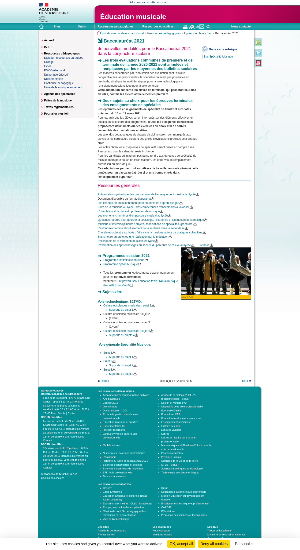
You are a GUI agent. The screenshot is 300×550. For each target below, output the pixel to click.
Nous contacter (241, 26)
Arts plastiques (111, 398)
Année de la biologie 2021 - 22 (178, 395)
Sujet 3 (107, 369)
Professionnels (106, 534)
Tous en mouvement (114, 476)
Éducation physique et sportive (120, 422)
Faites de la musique (58, 100)
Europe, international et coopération (123, 507)
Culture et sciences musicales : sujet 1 (127, 305)
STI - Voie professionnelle (117, 472)
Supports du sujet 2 (121, 365)
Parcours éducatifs (172, 453)
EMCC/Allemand (54, 70)
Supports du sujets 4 (122, 335)
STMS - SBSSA (170, 464)
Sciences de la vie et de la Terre (179, 460)
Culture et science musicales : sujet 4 (126, 331)
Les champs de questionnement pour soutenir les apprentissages (138, 203)
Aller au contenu (139, 2)
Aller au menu (159, 2)
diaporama (144, 198)
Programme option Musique (120, 264)
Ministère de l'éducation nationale (226, 534)
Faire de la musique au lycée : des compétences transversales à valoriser (143, 207)
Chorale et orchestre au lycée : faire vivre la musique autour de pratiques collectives (150, 232)
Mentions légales (162, 534)
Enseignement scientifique (176, 422)
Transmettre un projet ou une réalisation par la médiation (133, 236)
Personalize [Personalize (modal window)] (245, 544)
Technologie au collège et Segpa (180, 472)
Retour (105, 381)
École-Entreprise (112, 491)
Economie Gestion (171, 410)
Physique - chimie (171, 457)
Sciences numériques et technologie (182, 468)
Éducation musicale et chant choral (122, 33)
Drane (164, 488)
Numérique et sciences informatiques (124, 453)
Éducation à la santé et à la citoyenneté (183, 491)
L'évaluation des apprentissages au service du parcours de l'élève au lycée (144, 245)
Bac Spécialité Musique (218, 56)
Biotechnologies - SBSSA (175, 398)
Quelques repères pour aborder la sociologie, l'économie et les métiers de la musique (151, 219)
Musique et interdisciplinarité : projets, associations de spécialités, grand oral (145, 224)
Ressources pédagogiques (163, 33)
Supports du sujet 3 (121, 374)
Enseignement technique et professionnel (185, 503)
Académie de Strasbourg (112, 530)
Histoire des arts (170, 426)
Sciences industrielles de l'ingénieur (123, 468)
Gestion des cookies (52, 477)
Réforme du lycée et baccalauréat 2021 (125, 460)
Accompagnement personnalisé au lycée (126, 395)
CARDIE (166, 507)
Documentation (53, 79)
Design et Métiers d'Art (174, 402)
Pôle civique (168, 511)
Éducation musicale (133, 16)
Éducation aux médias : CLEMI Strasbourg (127, 503)
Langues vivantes (171, 429)
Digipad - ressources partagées (63, 57)
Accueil (49, 40)
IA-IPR (48, 47)
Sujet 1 (107, 352)
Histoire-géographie (114, 429)
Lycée (188, 33)
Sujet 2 (107, 361)
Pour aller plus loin (56, 113)
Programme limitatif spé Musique (123, 260)
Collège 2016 (110, 402)
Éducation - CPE (170, 414)
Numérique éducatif (56, 74)
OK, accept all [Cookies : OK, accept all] (181, 544)
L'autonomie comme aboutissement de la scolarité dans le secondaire (141, 228)
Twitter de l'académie (219, 530)
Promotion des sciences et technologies (184, 515)
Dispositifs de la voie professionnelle (182, 406)
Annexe (205, 245)
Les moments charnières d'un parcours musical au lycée (133, 215)
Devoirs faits (110, 406)
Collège (49, 62)
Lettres (165, 433)
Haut (245, 381)
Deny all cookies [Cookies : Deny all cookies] (214, 544)
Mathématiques (111, 445)
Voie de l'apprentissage (116, 519)
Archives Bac (203, 33)
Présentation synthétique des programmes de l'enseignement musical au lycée (147, 194)
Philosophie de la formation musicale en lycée (126, 241)
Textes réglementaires (59, 107)
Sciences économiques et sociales (122, 464)
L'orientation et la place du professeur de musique (129, 211)
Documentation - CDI (115, 410)
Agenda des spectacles (59, 94)
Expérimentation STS (115, 426)
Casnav (107, 488)
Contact (72, 413)
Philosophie (109, 457)
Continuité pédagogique (59, 83)
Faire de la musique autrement (63, 87)
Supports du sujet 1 (121, 309)
